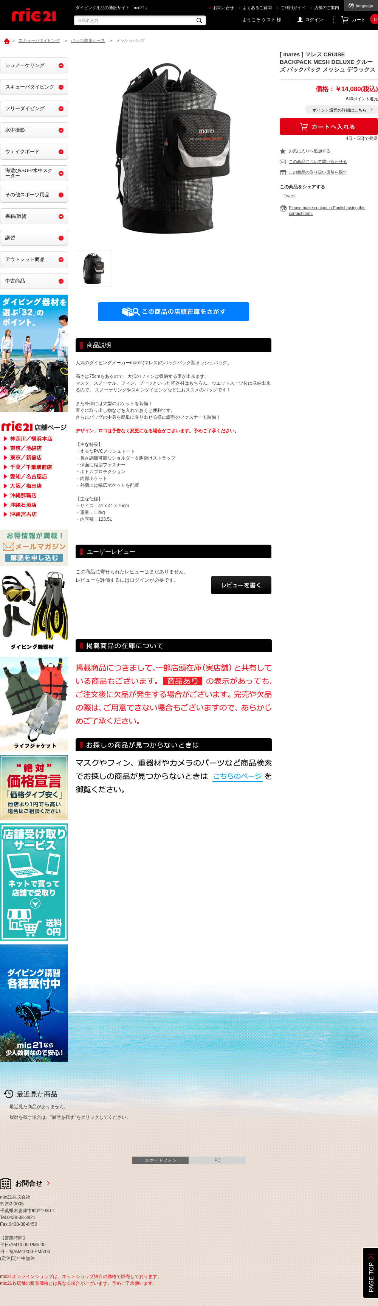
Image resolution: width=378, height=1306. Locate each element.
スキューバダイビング (29, 87)
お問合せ (28, 1183)
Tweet (290, 196)
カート (365, 19)
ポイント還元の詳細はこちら (340, 110)
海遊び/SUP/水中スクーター (29, 173)
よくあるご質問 (257, 7)
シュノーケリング (25, 65)
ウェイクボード (22, 151)
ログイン (314, 19)
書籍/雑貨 (15, 216)
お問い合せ (223, 7)
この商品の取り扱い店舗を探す (318, 172)
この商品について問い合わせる (318, 161)
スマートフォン (161, 1160)
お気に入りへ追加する (309, 151)
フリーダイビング (25, 108)
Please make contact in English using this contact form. (327, 210)
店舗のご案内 (326, 7)
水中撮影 (15, 130)
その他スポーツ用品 (27, 194)
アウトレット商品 (25, 259)
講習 (10, 238)
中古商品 (15, 281)
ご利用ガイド (292, 7)
